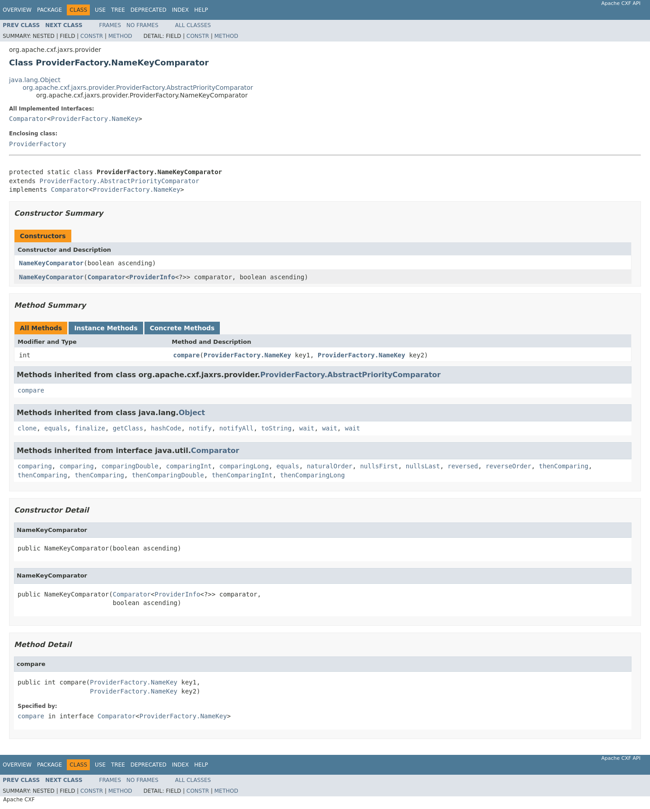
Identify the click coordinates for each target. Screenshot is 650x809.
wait (307, 428)
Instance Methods (105, 328)
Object (192, 412)
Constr (91, 36)
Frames (110, 25)
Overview (17, 10)
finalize (89, 428)
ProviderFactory (37, 144)
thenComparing (564, 466)
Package (49, 10)
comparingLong (244, 466)
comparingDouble (129, 466)
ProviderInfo (152, 277)
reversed (463, 466)
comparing (35, 466)
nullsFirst (379, 466)
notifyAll (236, 428)
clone (27, 428)
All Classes (193, 25)
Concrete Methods (182, 328)
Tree (118, 10)
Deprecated (148, 10)
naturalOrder (330, 466)
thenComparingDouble (168, 475)
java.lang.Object (34, 79)
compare (186, 355)
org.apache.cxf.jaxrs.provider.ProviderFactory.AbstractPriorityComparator (138, 87)
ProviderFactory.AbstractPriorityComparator (119, 181)
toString (276, 428)
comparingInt (189, 466)
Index (180, 10)
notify (200, 428)
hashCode (166, 428)
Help (201, 10)
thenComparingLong (312, 475)
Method (120, 36)
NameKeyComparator (51, 263)
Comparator (28, 118)
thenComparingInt (242, 475)
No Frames (142, 25)
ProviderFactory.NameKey (95, 118)
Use (100, 10)
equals (55, 428)
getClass (128, 428)
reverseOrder (508, 466)
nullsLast (423, 466)
